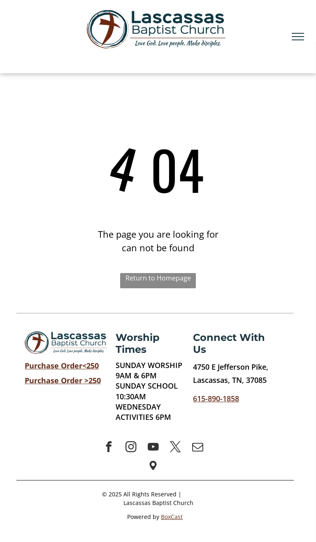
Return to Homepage (158, 278)
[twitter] (175, 448)
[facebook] (108, 448)
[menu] (298, 36)
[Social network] (153, 466)
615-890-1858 (216, 398)
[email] (197, 448)
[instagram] (131, 448)
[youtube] (153, 448)
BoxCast (172, 517)
